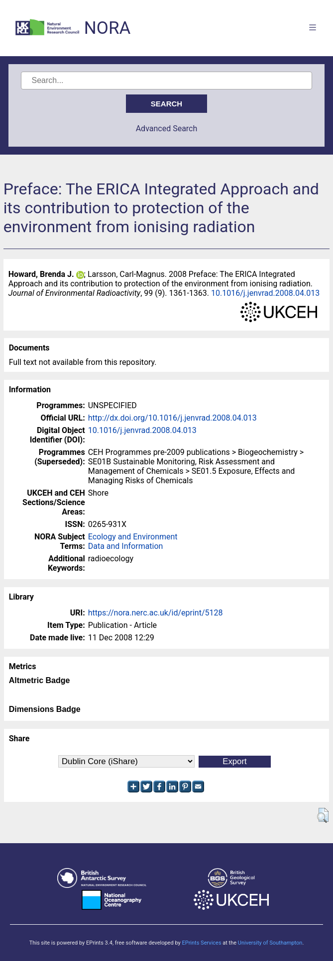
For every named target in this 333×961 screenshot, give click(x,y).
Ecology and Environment (133, 536)
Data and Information (125, 546)
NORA (107, 28)
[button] (323, 815)
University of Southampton (270, 943)
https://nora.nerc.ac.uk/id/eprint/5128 (155, 612)
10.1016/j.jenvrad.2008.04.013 (265, 293)
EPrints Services (201, 943)
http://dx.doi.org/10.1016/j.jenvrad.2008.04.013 (172, 418)
